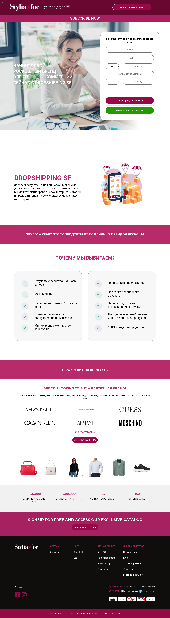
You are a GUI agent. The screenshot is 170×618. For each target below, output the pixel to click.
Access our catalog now (85, 440)
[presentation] (126, 91)
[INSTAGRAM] (25, 594)
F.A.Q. (125, 558)
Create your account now (85, 527)
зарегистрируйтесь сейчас (132, 7)
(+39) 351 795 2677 (147, 591)
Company (54, 552)
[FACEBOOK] (18, 594)
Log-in (77, 558)
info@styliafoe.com (147, 586)
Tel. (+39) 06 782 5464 (131, 586)
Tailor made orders (106, 558)
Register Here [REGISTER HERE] (80, 552)
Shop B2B (101, 552)
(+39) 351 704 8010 (129, 591)
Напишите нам (130, 552)
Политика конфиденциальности (134, 572)
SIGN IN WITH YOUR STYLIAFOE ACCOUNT (130, 110)
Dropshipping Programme (103, 566)
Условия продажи (132, 563)
